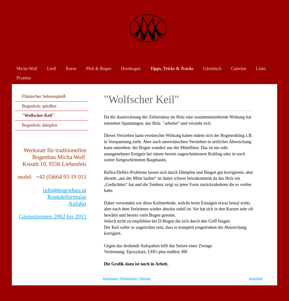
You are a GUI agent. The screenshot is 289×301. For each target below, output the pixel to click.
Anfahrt (77, 203)
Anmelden (255, 278)
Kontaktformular (66, 196)
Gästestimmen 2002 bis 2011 (52, 216)
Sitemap (145, 278)
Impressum (110, 278)
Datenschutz (128, 278)
